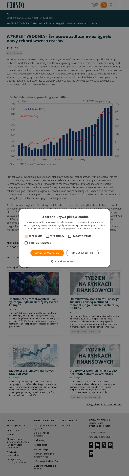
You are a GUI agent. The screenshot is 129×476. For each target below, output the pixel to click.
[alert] (64, 238)
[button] (64, 261)
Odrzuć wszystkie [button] (82, 252)
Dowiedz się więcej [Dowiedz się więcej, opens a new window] (93, 228)
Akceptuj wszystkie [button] (47, 252)
